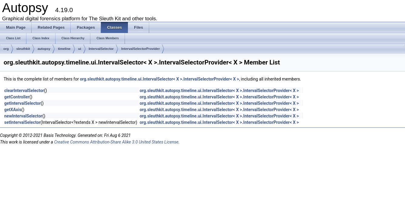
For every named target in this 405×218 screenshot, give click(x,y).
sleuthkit (23, 49)
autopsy (44, 49)
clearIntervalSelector (24, 90)
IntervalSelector (101, 49)
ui (79, 49)
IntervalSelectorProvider (140, 49)
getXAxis (13, 109)
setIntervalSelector (22, 122)
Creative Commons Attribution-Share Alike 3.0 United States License (116, 142)
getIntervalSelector (22, 103)
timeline (64, 49)
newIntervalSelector (23, 116)
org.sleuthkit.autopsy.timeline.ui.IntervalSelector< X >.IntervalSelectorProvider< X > (159, 79)
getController (16, 96)
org (6, 49)
